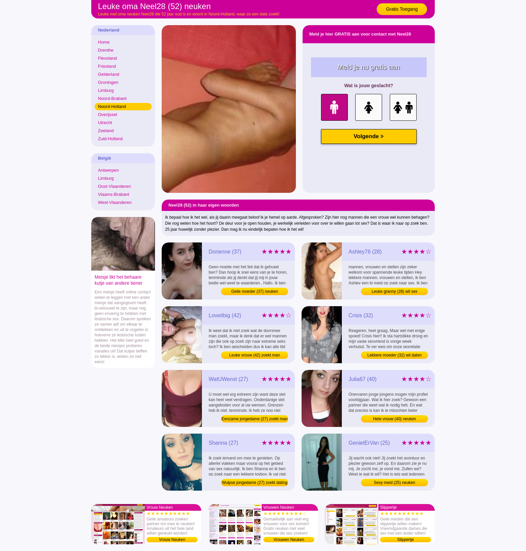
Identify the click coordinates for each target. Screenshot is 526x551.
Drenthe (105, 50)
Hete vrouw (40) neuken (394, 419)
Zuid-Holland (110, 138)
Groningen (108, 82)
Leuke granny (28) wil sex (395, 291)
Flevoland (107, 58)
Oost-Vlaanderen (114, 186)
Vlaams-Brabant (113, 194)
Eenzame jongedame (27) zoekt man (255, 419)
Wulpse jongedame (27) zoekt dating (254, 482)
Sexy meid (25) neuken (394, 482)
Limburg (106, 90)
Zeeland (106, 130)
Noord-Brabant (112, 98)
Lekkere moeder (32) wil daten (394, 355)
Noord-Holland (112, 106)
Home (104, 42)
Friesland (107, 66)
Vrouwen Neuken (288, 539)
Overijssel (107, 114)
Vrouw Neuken (172, 539)
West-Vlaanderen (115, 202)
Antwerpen (108, 170)
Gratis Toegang (402, 9)
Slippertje (405, 539)
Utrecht (105, 122)
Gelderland (108, 74)
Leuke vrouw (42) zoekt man (254, 355)
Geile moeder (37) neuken (254, 291)
